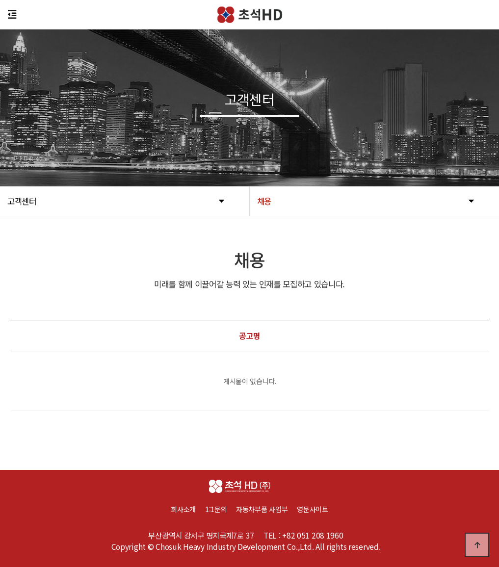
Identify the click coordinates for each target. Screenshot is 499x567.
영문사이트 (312, 509)
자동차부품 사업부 (266, 509)
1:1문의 (216, 509)
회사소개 (183, 509)
